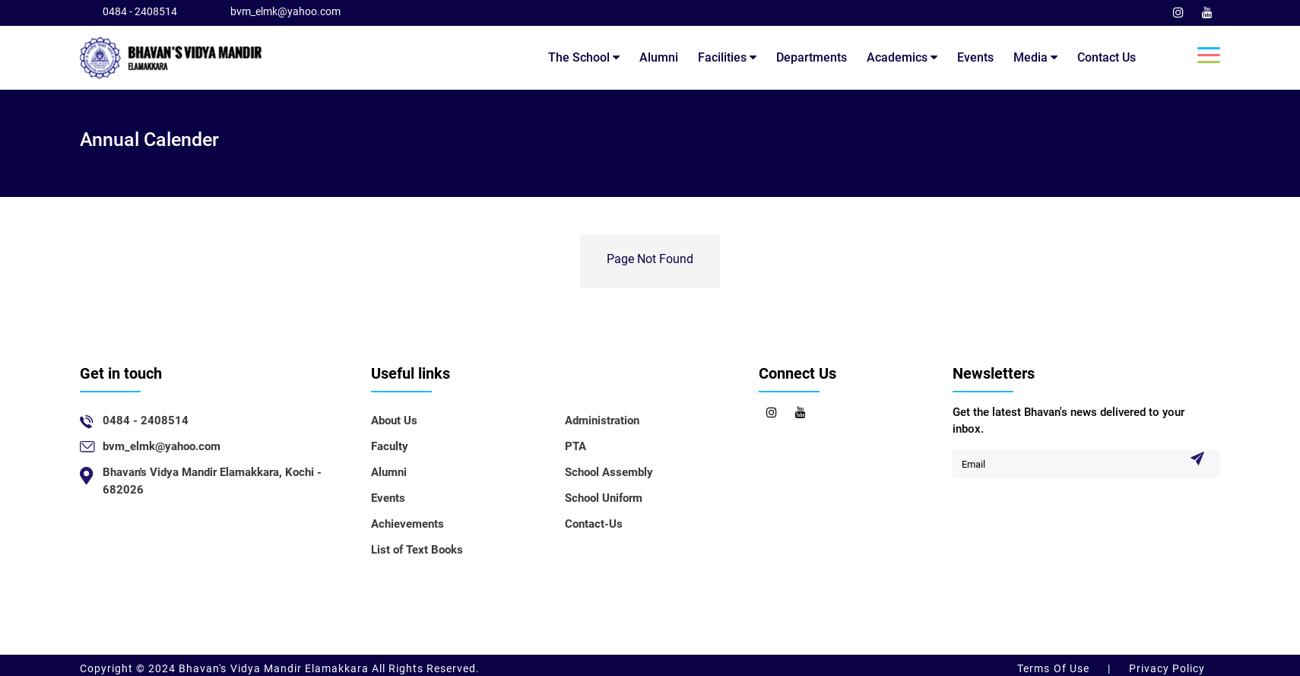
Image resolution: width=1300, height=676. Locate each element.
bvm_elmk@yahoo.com (285, 11)
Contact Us (1106, 57)
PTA (575, 446)
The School (584, 57)
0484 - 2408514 (140, 11)
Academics (902, 57)
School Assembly (609, 472)
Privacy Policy (1165, 668)
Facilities (727, 57)
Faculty (389, 446)
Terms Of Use (1054, 668)
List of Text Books (417, 550)
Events (975, 57)
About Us (394, 420)
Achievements (407, 524)
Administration (602, 420)
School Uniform (603, 498)
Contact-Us (594, 524)
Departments (811, 57)
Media (1035, 57)
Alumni (658, 57)
